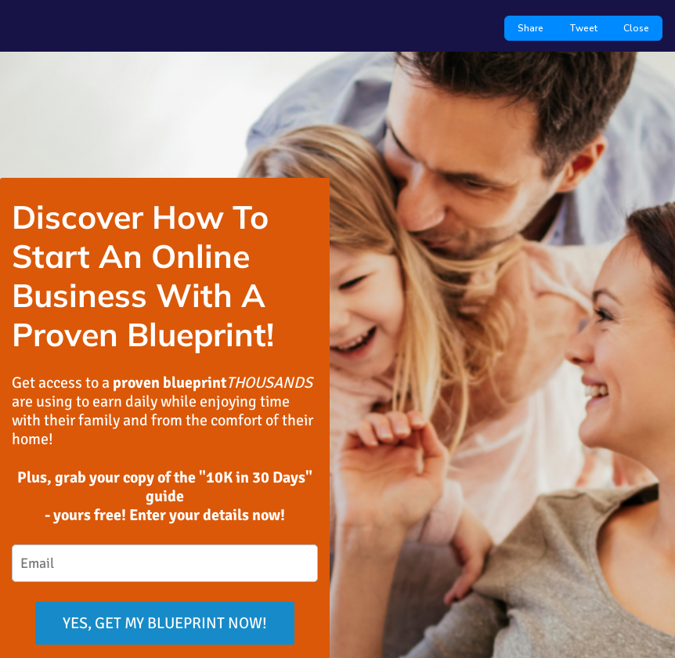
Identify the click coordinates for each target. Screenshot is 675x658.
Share (530, 28)
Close (636, 28)
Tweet (583, 28)
